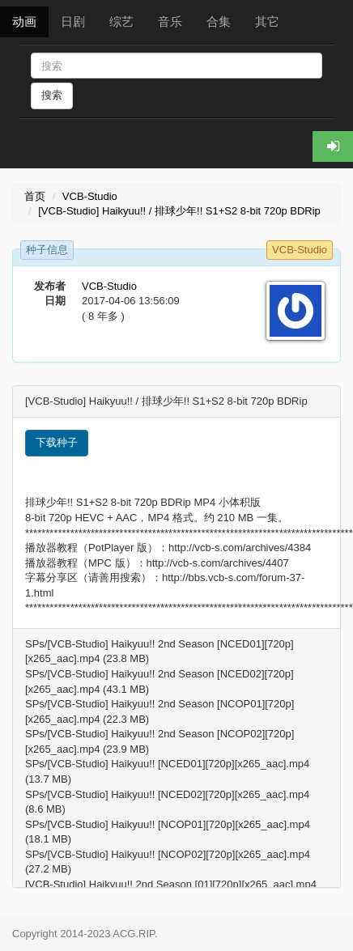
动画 (24, 21)
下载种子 (57, 442)
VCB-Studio (89, 196)
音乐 (170, 21)
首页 (34, 196)
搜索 (51, 95)
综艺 (121, 21)
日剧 (73, 21)
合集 (218, 21)
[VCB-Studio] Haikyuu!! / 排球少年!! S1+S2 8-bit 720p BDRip (179, 211)
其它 (267, 21)
